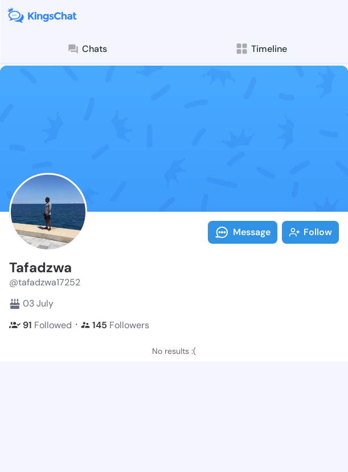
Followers (115, 325)
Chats (87, 49)
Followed (40, 325)
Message (243, 232)
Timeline (261, 49)
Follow (310, 232)
